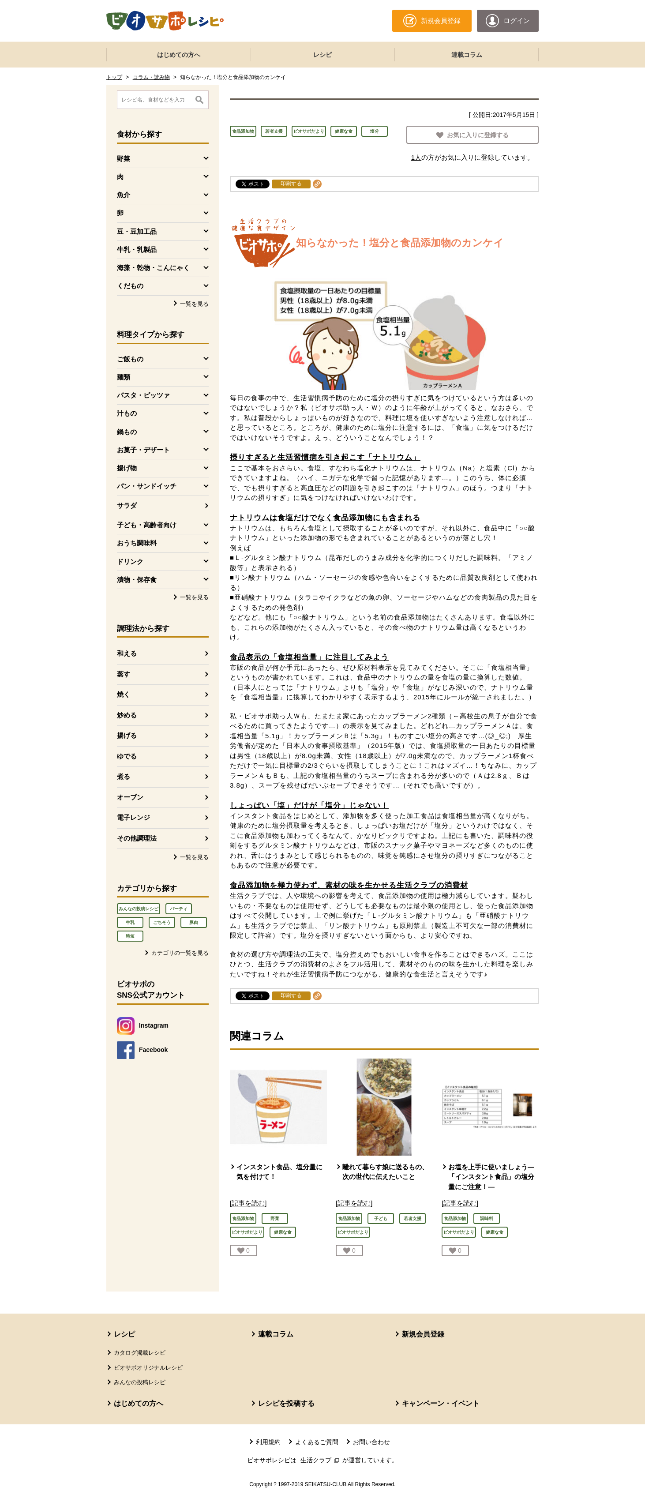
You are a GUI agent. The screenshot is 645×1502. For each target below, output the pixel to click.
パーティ (179, 908)
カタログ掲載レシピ (139, 1352)
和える (127, 653)
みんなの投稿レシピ (138, 908)
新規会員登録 (423, 1334)
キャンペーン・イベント (441, 1403)
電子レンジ (133, 817)
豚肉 (193, 922)
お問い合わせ (371, 1442)
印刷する (291, 183)
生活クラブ (320, 1460)
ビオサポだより (308, 131)
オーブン (130, 797)
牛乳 (130, 922)
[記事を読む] (248, 1203)
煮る (123, 776)
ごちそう (162, 922)
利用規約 (268, 1442)
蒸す (123, 674)
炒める (127, 715)
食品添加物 (243, 131)
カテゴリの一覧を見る (180, 953)
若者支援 (274, 131)
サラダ (127, 505)
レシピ (322, 54)
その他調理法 (137, 838)
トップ (114, 77)
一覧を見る (194, 303)
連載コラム (466, 54)
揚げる (127, 735)
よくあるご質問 (316, 1442)
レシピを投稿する (286, 1403)
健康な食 (343, 131)
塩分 (374, 131)
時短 (130, 936)
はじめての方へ (178, 54)
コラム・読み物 (151, 77)
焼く (123, 694)
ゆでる (127, 756)
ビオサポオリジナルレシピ (148, 1367)
